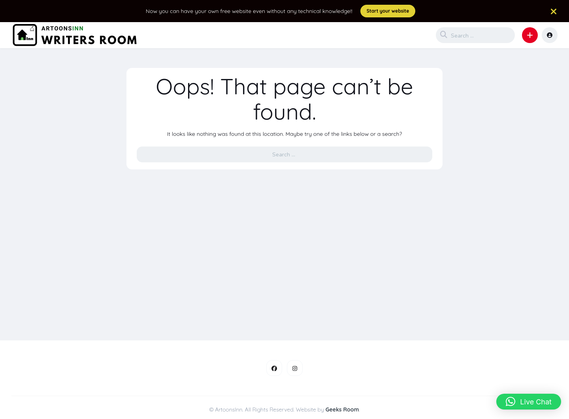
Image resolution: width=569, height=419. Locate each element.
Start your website (388, 11)
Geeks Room (342, 409)
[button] (530, 35)
